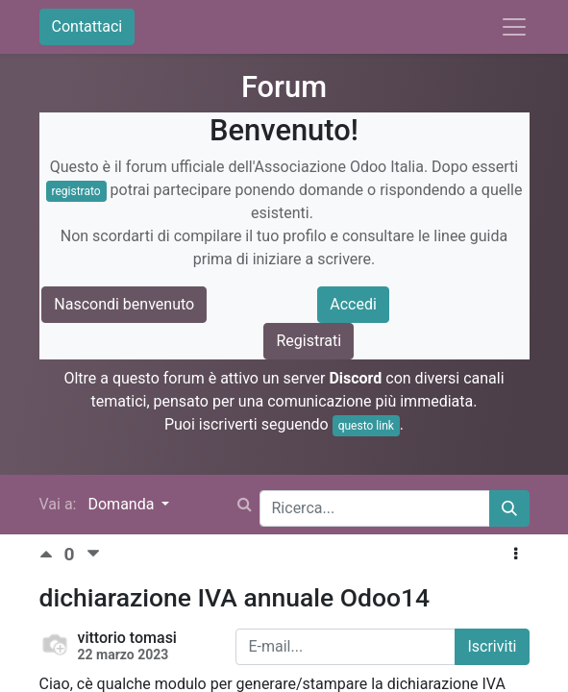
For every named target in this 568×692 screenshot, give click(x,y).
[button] (516, 554)
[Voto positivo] (51, 554)
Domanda (122, 504)
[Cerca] (509, 508)
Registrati (308, 341)
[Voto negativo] (93, 554)
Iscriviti (491, 646)
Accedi (353, 304)
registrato (76, 191)
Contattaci (87, 26)
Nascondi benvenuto (124, 304)
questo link (366, 425)
